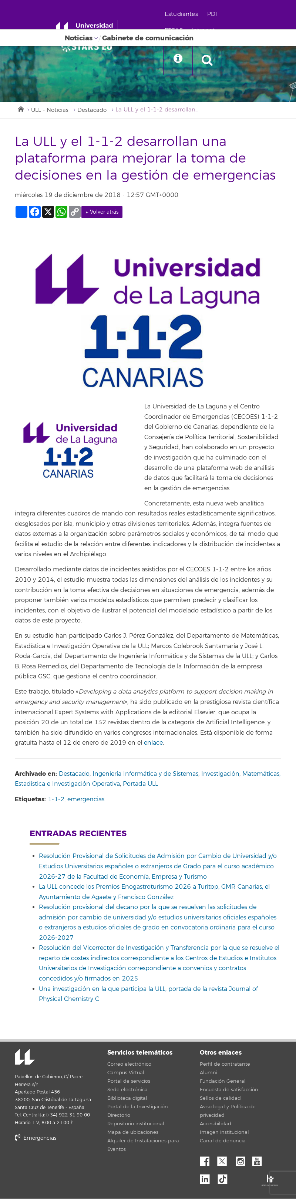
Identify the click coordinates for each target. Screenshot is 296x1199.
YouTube (260, 1160)
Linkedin (207, 1177)
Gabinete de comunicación (148, 38)
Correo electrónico (129, 1065)
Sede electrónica (127, 1090)
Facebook (207, 1160)
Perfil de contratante (225, 1065)
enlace (153, 743)
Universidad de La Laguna (24, 1057)
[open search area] (210, 61)
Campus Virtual (125, 1073)
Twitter (225, 1160)
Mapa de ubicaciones (132, 1133)
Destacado (92, 110)
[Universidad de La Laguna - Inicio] (88, 29)
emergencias (85, 800)
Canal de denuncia (223, 1141)
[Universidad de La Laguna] (89, 47)
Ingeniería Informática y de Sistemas (145, 774)
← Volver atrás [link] (101, 212)
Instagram (242, 1160)
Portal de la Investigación (137, 1107)
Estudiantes (183, 14)
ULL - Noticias (49, 110)
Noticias (78, 38)
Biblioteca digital (127, 1099)
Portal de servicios (128, 1082)
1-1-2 (56, 800)
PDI (214, 14)
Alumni (208, 1073)
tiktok (225, 1177)
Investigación (220, 774)
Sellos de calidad (220, 1099)
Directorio (118, 1116)
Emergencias (35, 1138)
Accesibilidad (215, 1124)
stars (70, 1163)
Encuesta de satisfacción (229, 1090)
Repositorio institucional (135, 1124)
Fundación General (223, 1082)
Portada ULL (140, 784)
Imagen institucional (224, 1133)
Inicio (20, 108)
